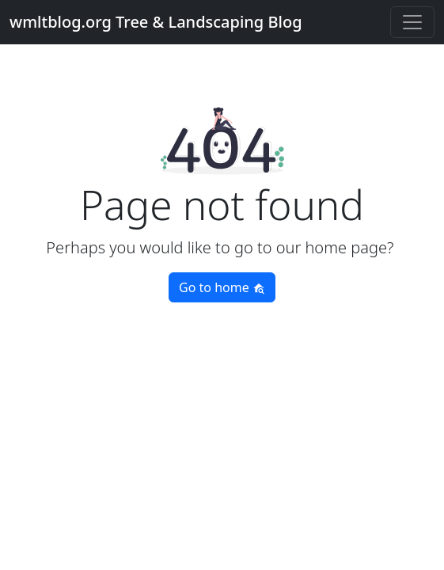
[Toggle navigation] (412, 22)
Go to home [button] (222, 287)
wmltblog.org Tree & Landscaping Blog (155, 21)
